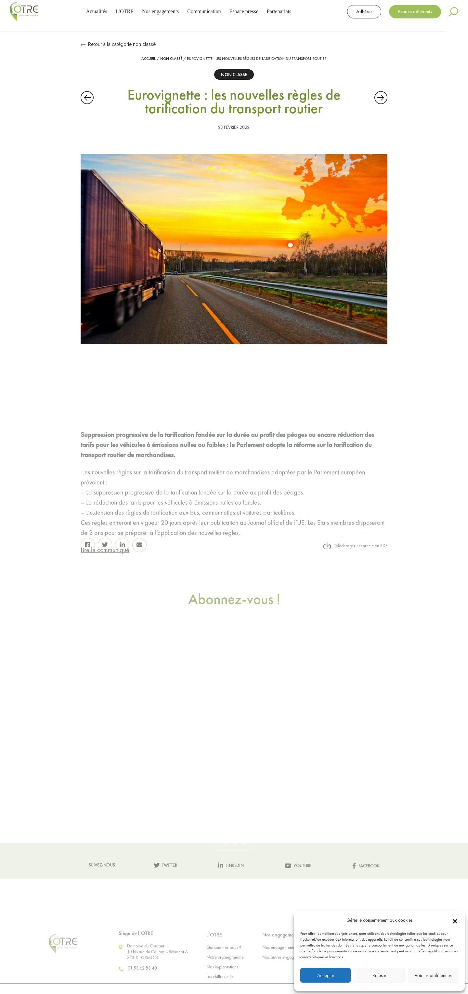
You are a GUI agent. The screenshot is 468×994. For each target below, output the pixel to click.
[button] (455, 920)
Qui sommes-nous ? (223, 965)
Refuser (379, 975)
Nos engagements (278, 965)
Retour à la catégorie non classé (118, 44)
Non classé (171, 58)
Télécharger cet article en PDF (355, 557)
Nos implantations (222, 984)
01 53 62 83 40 (138, 987)
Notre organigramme (225, 975)
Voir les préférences (433, 975)
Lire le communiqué (105, 598)
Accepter (325, 975)
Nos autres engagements (284, 975)
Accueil (148, 58)
